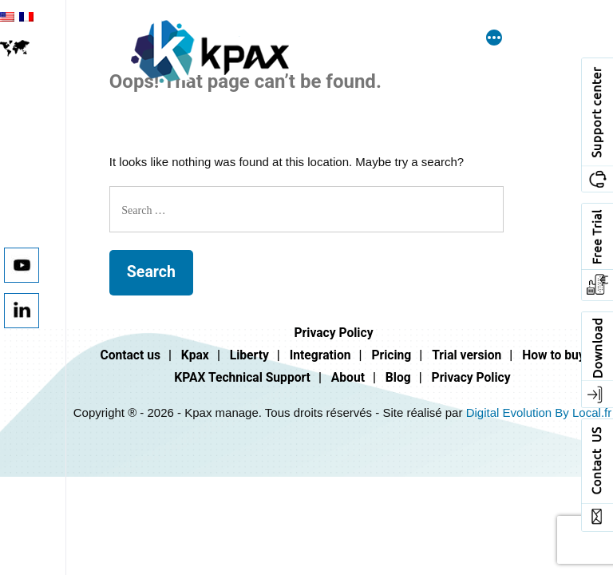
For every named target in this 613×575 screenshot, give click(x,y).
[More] (494, 39)
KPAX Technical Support (242, 377)
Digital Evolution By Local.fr (539, 412)
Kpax (195, 355)
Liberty (249, 355)
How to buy (553, 355)
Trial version (466, 355)
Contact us (130, 355)
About (348, 377)
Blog (398, 377)
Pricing (391, 355)
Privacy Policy (333, 332)
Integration (320, 355)
